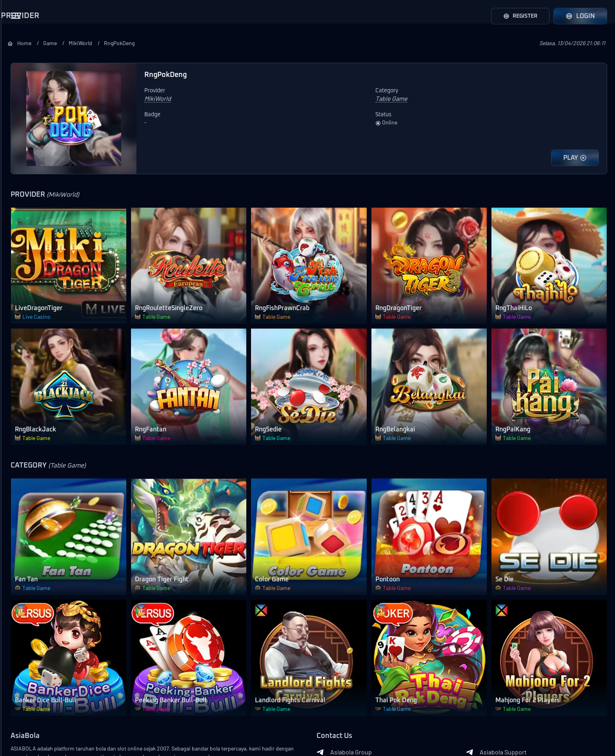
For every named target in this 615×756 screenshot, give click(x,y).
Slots (17, 346)
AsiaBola (132, 650)
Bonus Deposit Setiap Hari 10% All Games (45, 488)
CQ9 (15, 202)
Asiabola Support (523, 666)
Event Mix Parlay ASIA (39, 664)
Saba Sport (24, 84)
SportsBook (26, 307)
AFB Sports (25, 104)
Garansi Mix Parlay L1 (37, 605)
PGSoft (19, 182)
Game (163, 43)
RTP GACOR (393, 697)
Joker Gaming (29, 222)
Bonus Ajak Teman (35, 527)
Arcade (19, 366)
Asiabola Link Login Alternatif (54, 745)
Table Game (26, 386)
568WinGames (29, 241)
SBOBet (20, 65)
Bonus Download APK (39, 586)
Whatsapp (391, 681)
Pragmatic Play (30, 163)
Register (517, 16)
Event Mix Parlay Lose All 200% (43, 625)
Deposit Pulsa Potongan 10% (49, 547)
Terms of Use (82, 720)
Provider (18, 42)
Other (17, 425)
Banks (128, 724)
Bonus (15, 465)
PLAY (575, 157)
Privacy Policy (42, 732)
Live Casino (25, 327)
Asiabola (72, 732)
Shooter (21, 405)
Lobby (18, 445)
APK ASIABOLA (520, 681)
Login (580, 16)
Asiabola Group (398, 666)
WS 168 (19, 143)
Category (19, 285)
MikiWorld (196, 43)
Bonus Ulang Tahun (36, 566)
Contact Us (51, 720)
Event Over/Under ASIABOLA (49, 645)
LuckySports (27, 123)
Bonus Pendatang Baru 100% (49, 507)
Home (136, 43)
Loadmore (55, 261)
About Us (24, 720)
